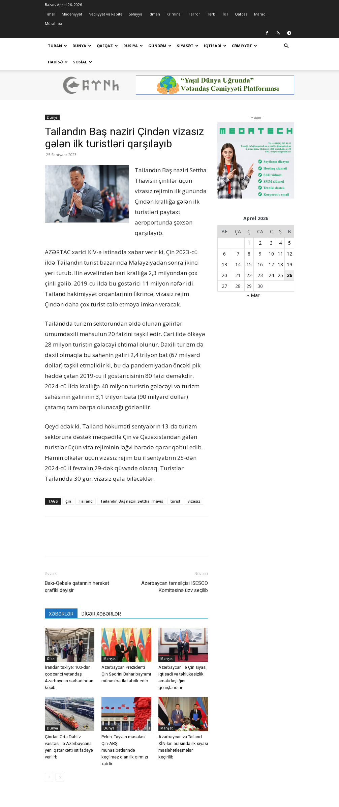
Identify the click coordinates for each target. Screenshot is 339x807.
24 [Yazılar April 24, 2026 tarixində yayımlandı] (271, 275)
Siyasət (187, 45)
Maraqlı (261, 14)
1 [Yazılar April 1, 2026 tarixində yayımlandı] (249, 243)
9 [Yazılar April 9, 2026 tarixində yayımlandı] (260, 253)
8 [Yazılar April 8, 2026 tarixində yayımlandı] (249, 253)
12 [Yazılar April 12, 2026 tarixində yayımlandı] (289, 253)
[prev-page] (49, 777)
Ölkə (51, 658)
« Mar (253, 295)
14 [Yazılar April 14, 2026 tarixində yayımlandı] (238, 264)
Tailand (86, 501)
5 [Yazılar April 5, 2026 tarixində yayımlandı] (289, 243)
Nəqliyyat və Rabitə (105, 14)
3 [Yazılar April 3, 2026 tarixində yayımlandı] (271, 243)
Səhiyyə (135, 14)
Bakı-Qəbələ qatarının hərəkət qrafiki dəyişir (77, 586)
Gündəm (160, 45)
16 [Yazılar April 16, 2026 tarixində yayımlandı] (260, 264)
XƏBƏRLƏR (61, 614)
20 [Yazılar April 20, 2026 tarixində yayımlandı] (224, 275)
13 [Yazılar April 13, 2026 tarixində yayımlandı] (224, 264)
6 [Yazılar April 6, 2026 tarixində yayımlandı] (224, 253)
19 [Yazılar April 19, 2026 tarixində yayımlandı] (289, 264)
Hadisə (58, 61)
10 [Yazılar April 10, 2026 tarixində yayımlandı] (271, 253)
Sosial (82, 61)
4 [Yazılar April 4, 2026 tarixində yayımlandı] (280, 243)
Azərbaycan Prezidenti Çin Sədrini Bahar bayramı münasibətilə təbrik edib (126, 674)
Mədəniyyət (72, 14)
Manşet (109, 658)
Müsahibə (53, 23)
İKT (225, 14)
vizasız (194, 501)
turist (175, 501)
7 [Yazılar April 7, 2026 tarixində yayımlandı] (238, 253)
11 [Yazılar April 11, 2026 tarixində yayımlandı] (280, 253)
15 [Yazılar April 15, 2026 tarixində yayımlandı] (249, 264)
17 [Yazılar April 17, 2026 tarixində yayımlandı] (271, 264)
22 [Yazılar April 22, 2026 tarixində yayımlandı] (249, 275)
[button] (286, 46)
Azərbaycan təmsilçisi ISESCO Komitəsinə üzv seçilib (174, 586)
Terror (194, 14)
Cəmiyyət (244, 45)
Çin (68, 501)
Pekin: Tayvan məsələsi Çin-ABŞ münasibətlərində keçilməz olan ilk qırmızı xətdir (124, 750)
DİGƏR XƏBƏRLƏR (101, 614)
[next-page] (60, 777)
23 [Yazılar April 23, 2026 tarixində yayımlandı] (260, 275)
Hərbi (211, 14)
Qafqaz (241, 14)
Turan (57, 45)
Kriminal (174, 14)
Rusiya (133, 45)
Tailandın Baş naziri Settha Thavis (131, 501)
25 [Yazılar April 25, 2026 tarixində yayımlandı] (280, 275)
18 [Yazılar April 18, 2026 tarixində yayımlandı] (280, 264)
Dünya (81, 45)
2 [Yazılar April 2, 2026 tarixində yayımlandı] (260, 243)
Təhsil (50, 14)
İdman (154, 14)
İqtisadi (215, 45)
